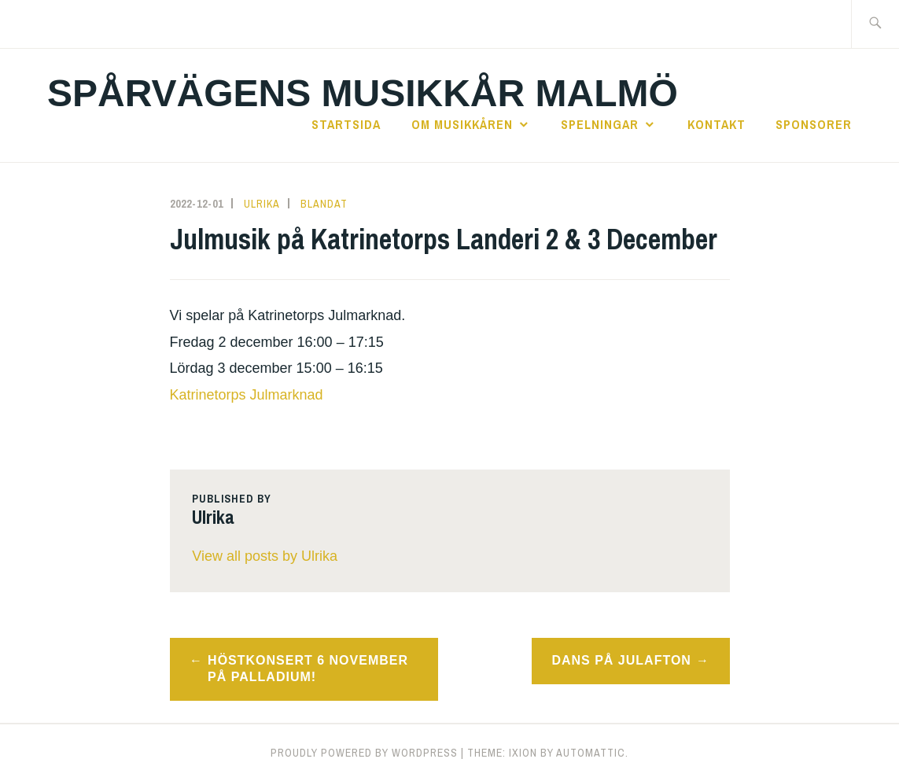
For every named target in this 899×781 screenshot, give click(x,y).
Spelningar (600, 124)
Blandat (324, 204)
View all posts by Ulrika (264, 556)
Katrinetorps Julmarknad (246, 395)
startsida (346, 124)
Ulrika (262, 204)
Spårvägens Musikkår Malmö (362, 93)
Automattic (590, 753)
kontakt (716, 124)
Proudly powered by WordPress (364, 753)
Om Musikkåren (462, 124)
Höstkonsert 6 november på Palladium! (308, 668)
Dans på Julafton (621, 660)
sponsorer (814, 124)
